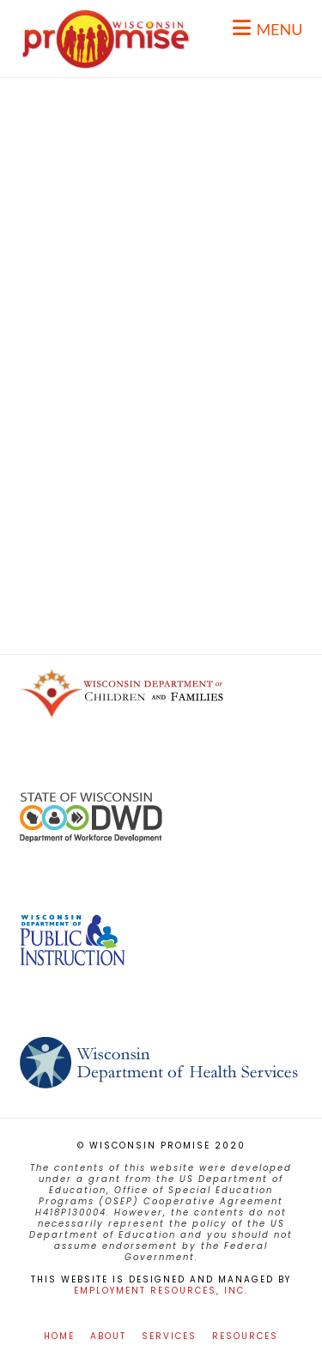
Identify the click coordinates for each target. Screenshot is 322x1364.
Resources (245, 1336)
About (108, 1336)
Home (59, 1336)
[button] (267, 28)
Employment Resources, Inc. (161, 1290)
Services (169, 1336)
